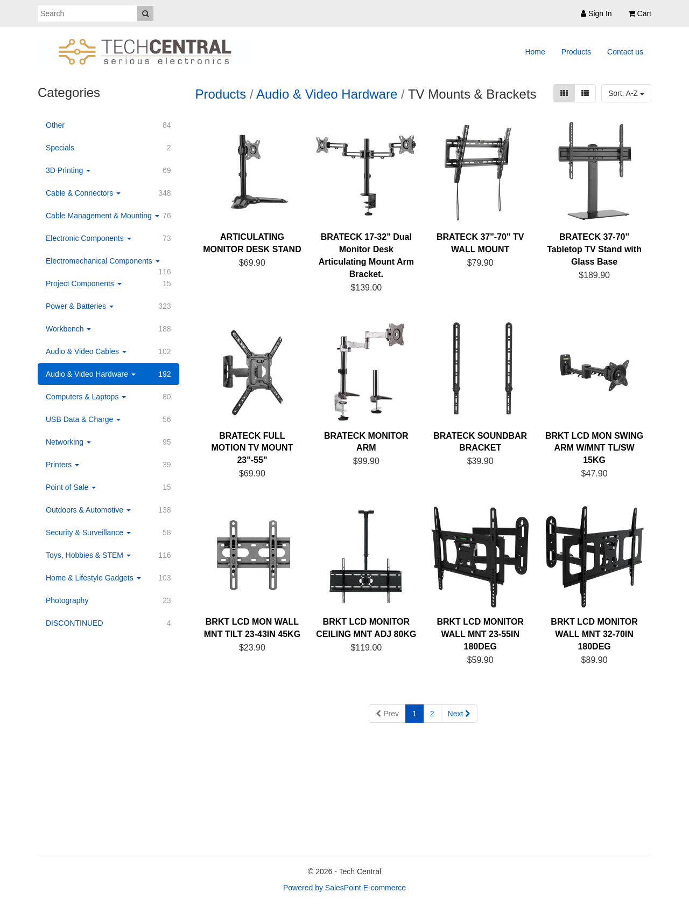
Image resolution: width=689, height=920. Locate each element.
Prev (387, 713)
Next (459, 713)
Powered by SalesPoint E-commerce (344, 887)
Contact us (625, 51)
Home (535, 51)
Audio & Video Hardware (326, 94)
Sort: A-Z (626, 93)
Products (576, 51)
